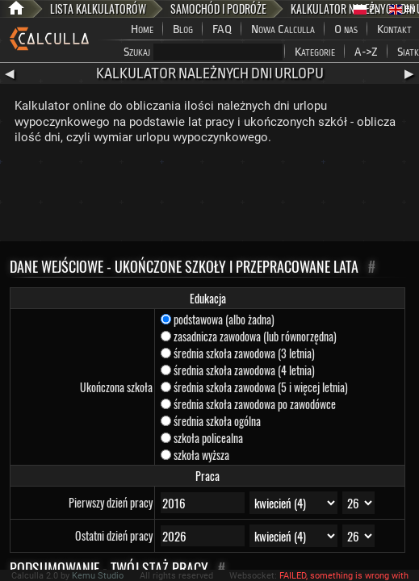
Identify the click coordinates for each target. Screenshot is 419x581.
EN (402, 9)
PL (366, 9)
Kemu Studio (98, 576)
